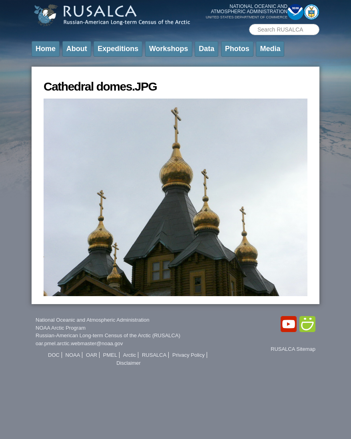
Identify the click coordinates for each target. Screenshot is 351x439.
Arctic (129, 355)
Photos (237, 49)
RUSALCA (154, 355)
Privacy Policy (188, 355)
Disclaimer (128, 363)
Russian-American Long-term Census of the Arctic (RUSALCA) (108, 335)
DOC (54, 355)
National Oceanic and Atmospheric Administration (93, 320)
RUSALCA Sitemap (293, 349)
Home (46, 49)
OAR (91, 355)
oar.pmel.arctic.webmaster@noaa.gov (79, 343)
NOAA (73, 355)
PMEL (110, 355)
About (76, 49)
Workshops (168, 49)
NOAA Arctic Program (61, 328)
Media (270, 49)
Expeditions (118, 49)
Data (206, 49)
